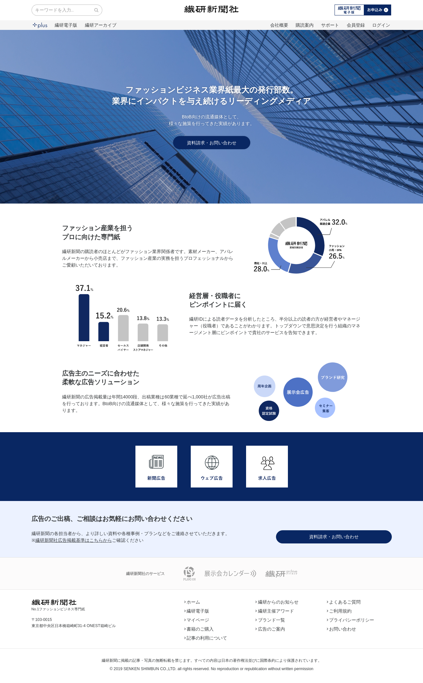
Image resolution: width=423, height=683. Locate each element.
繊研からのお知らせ (277, 602)
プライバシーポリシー (350, 620)
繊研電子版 (66, 25)
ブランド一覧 (270, 620)
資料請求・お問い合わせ (211, 142)
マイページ (196, 620)
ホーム (192, 602)
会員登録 (356, 25)
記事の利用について (205, 638)
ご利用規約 (339, 611)
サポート (330, 25)
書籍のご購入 (199, 629)
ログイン (381, 25)
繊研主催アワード (274, 611)
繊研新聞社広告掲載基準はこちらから (73, 540)
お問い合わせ (341, 629)
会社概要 (279, 25)
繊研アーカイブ (100, 25)
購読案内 (305, 25)
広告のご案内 (270, 629)
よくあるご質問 (344, 602)
